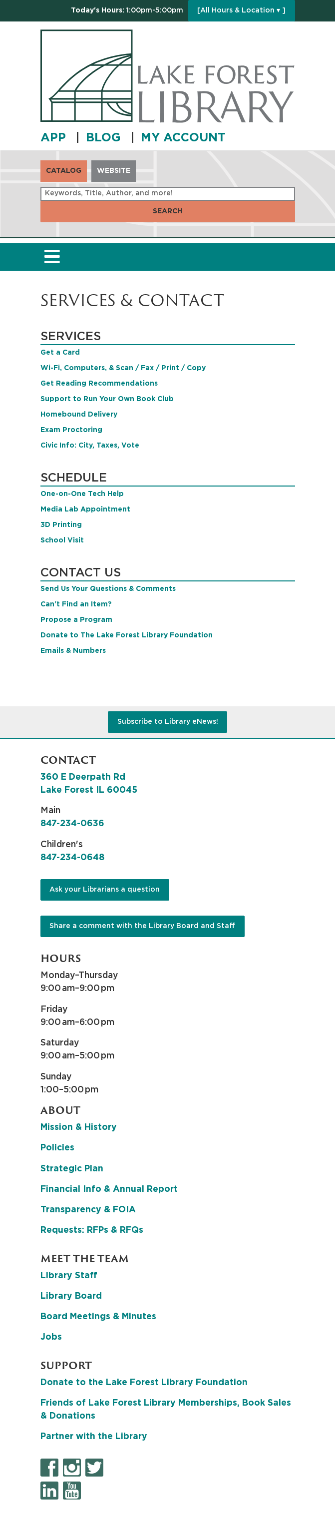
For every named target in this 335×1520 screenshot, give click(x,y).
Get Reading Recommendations (99, 383)
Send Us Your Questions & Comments (108, 588)
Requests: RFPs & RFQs (91, 1230)
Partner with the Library (93, 1436)
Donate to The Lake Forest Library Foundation (126, 635)
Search (167, 211)
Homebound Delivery (78, 414)
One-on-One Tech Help (82, 494)
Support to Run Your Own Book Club (107, 399)
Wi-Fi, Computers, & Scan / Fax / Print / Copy (123, 368)
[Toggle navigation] (52, 257)
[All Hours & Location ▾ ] (241, 10)
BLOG (105, 138)
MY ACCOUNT (183, 138)
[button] (127, 10)
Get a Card (60, 352)
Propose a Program (76, 619)
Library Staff (68, 1275)
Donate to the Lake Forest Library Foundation (144, 1382)
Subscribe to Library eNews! (167, 721)
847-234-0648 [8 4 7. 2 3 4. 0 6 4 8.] (72, 857)
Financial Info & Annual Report (109, 1189)
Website (113, 170)
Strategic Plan (71, 1168)
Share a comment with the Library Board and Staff (142, 926)
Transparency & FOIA (88, 1209)
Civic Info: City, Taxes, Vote (89, 445)
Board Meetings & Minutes (98, 1316)
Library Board (71, 1296)
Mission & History (78, 1127)
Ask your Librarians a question (104, 889)
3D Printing (61, 524)
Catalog (63, 170)
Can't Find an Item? (76, 604)
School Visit (62, 540)
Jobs (51, 1337)
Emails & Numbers (73, 650)
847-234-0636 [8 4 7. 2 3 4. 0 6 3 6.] (72, 823)
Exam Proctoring (71, 430)
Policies (57, 1147)
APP (54, 138)
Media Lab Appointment (85, 509)
